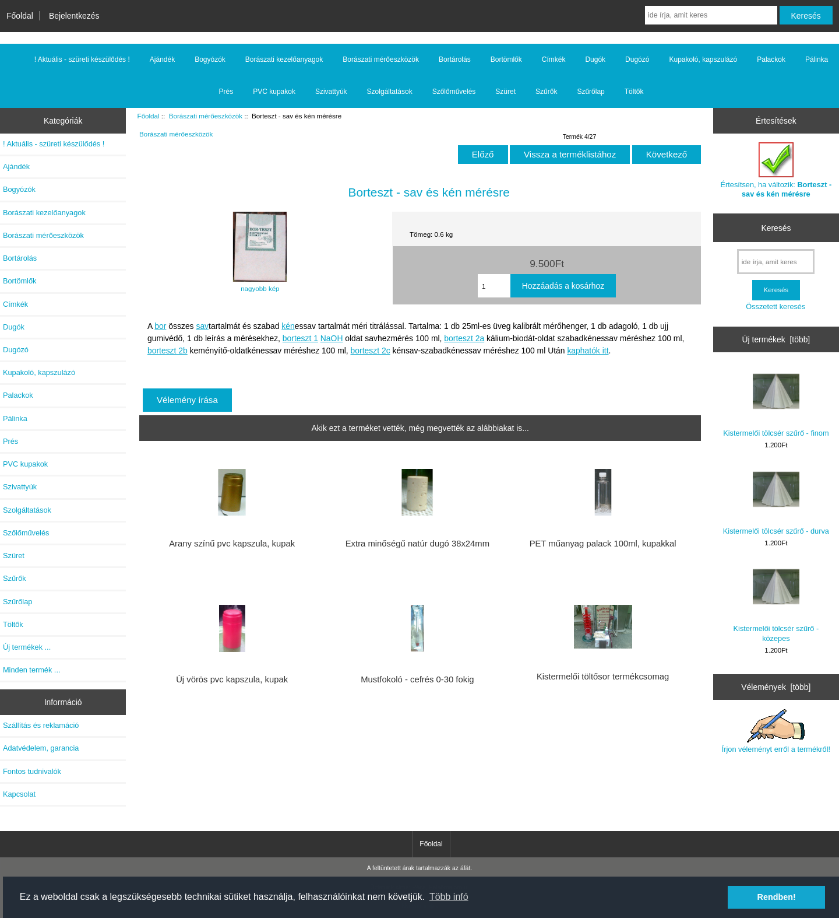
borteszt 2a (464, 338)
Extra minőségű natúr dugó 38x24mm (417, 543)
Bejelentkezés (74, 15)
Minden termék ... (32, 669)
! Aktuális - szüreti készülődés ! (82, 59)
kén (287, 326)
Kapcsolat (19, 794)
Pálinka (816, 59)
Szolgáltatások (390, 91)
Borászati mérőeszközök (205, 116)
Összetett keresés (775, 306)
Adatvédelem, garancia (41, 748)
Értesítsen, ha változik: (776, 170)
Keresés (776, 227)
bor (160, 326)
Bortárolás (455, 59)
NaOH (331, 338)
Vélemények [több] (775, 687)
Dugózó (637, 59)
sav (202, 326)
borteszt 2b (167, 350)
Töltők (634, 91)
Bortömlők (506, 59)
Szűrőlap (590, 91)
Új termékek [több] (776, 339)
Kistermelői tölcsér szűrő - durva (776, 500)
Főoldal (19, 15)
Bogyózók (210, 59)
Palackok (771, 59)
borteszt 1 (300, 338)
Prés (226, 91)
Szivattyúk (331, 91)
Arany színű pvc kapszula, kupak (232, 543)
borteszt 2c (370, 350)
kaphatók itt (587, 350)
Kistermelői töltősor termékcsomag (603, 676)
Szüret (505, 91)
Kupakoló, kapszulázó (703, 59)
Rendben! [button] (776, 897)
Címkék (554, 59)
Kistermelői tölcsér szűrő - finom (776, 402)
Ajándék (162, 59)
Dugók (595, 59)
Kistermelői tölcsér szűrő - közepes (776, 602)
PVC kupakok (274, 91)
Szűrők (546, 91)
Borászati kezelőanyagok (284, 59)
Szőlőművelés (454, 91)
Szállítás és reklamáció (41, 725)
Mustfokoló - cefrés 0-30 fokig (417, 679)
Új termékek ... (27, 647)
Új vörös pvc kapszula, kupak (232, 679)
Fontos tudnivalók (32, 771)
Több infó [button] (448, 897)
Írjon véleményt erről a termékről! (776, 731)
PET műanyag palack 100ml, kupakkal (603, 543)
